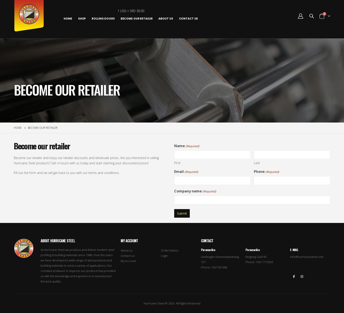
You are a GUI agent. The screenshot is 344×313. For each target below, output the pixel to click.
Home (68, 18)
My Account (128, 261)
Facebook (293, 276)
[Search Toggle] (311, 16)
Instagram (302, 276)
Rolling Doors (103, 18)
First (177, 163)
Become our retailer (137, 18)
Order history (169, 250)
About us (165, 18)
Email (186, 171)
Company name (195, 191)
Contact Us (188, 18)
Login (164, 256)
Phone (266, 171)
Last (257, 163)
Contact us (127, 256)
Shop (82, 18)
